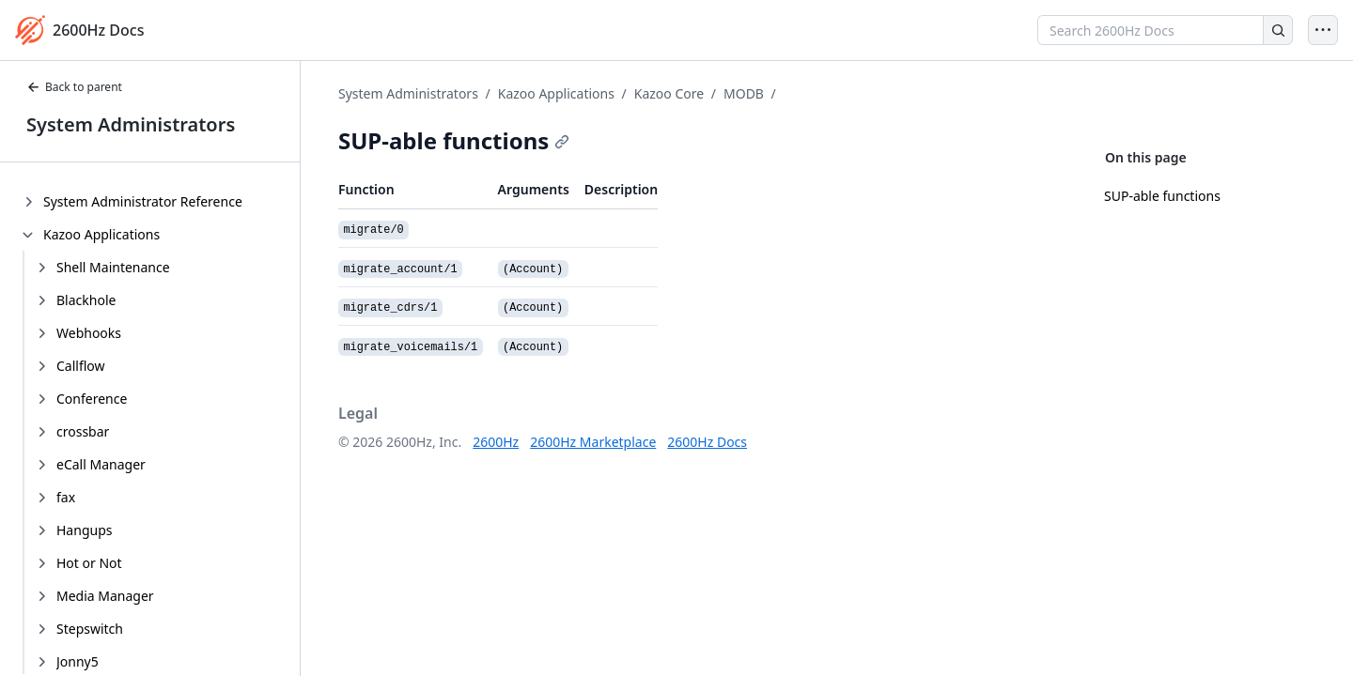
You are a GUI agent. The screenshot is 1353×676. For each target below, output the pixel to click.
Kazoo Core (669, 93)
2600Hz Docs (707, 442)
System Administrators (130, 124)
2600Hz (496, 442)
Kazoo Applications (556, 93)
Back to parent (74, 87)
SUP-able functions (1162, 196)
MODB (743, 93)
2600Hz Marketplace (593, 442)
